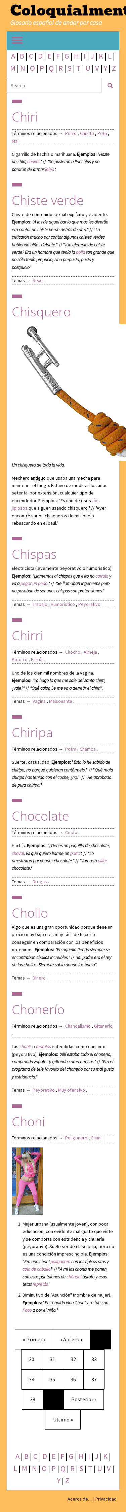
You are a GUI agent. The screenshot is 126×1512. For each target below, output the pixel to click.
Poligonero (76, 1138)
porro (75, 853)
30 (34, 1359)
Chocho (72, 652)
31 (55, 1359)
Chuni (96, 1138)
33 (96, 1359)
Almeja (90, 652)
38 (35, 1399)
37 (96, 1379)
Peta (102, 133)
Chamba (88, 749)
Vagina (39, 701)
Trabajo (40, 604)
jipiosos (20, 508)
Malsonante (60, 701)
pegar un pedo (33, 583)
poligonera (60, 1262)
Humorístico (63, 604)
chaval (33, 162)
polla (80, 252)
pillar (102, 861)
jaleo (49, 169)
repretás (40, 1284)
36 (76, 1379)
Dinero (39, 978)
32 (76, 1359)
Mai (15, 141)
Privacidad (106, 1499)
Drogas (40, 882)
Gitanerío (103, 1026)
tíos (96, 500)
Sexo (38, 280)
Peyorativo (89, 604)
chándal (74, 1277)
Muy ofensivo (71, 1090)
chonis (25, 1046)
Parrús (37, 659)
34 (35, 1379)
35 (55, 1379)
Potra (70, 749)
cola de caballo (36, 1269)
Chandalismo (78, 1026)
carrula (101, 576)
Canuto (87, 133)
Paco (27, 1310)
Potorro (20, 659)
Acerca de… (80, 1499)
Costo (71, 832)
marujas (43, 1046)
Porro (71, 133)
